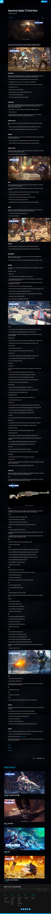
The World (13, 898)
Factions (12, 902)
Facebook (10, 747)
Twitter (10, 745)
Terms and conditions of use (38, 888)
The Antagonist (7, 902)
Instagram (10, 750)
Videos (19, 905)
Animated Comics (19, 898)
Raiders (12, 904)
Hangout (32, 898)
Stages (12, 900)
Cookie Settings (44, 890)
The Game (6, 898)
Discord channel (22, 736)
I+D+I (32, 888)
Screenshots (20, 903)
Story (5, 900)
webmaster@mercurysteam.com (24, 888)
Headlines (26, 898)
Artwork (19, 901)
